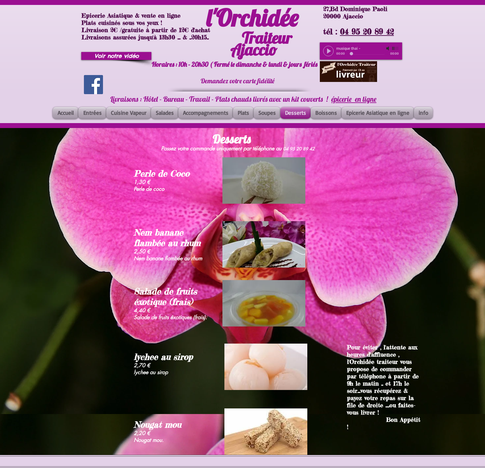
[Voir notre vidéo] (116, 56)
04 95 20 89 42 (367, 32)
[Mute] (388, 48)
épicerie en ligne (353, 99)
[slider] (395, 48)
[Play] (328, 51)
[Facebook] (93, 84)
